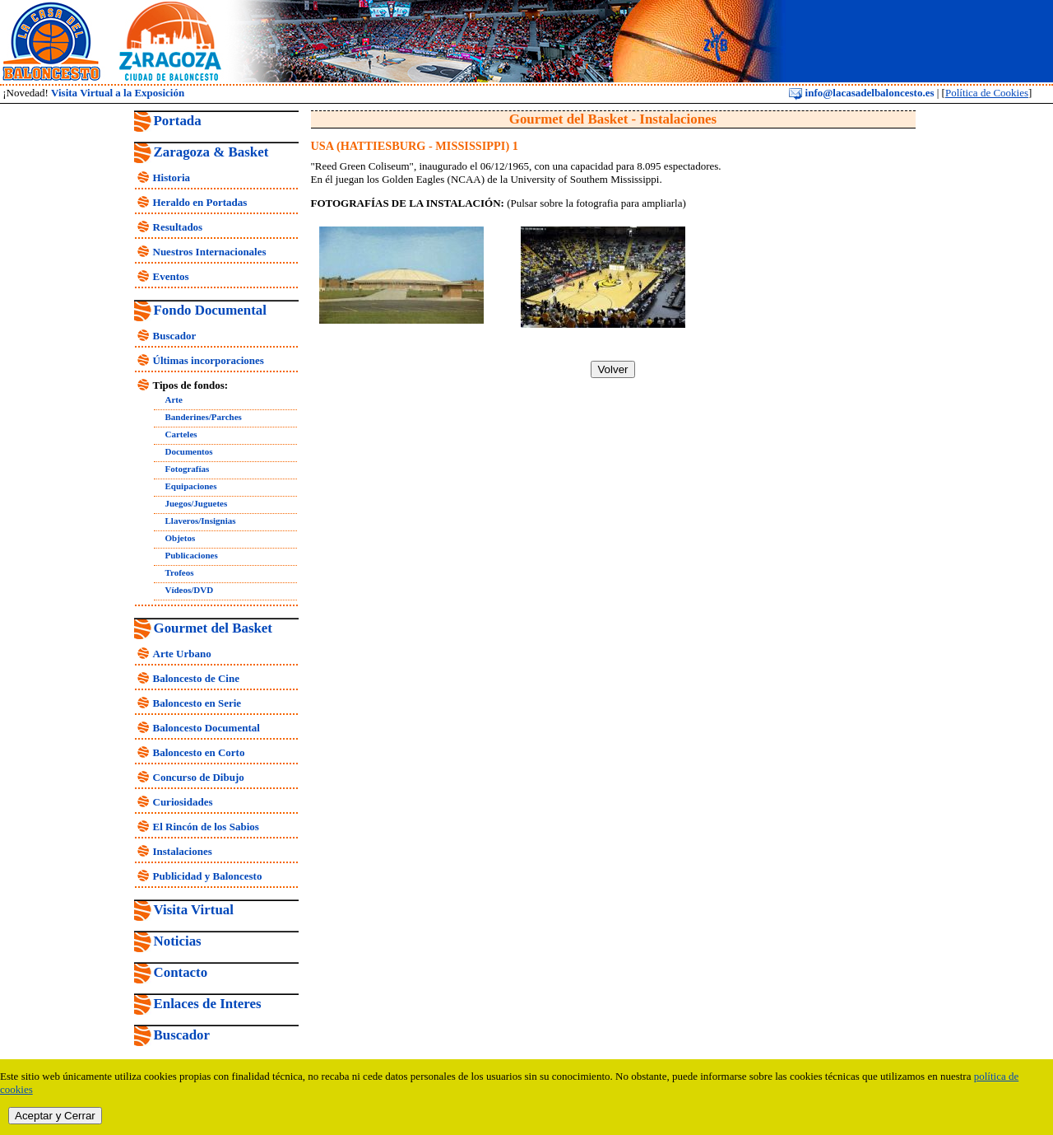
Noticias (178, 941)
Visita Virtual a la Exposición (117, 92)
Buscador (175, 335)
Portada (178, 120)
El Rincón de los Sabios (206, 826)
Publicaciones (191, 555)
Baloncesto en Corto (199, 752)
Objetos (180, 538)
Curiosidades (183, 802)
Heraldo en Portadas (200, 202)
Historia (172, 177)
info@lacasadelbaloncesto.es (861, 92)
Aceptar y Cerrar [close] (55, 1115)
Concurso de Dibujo (198, 777)
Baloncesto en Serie (197, 703)
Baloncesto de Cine (196, 678)
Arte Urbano (182, 653)
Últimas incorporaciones (208, 360)
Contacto (181, 972)
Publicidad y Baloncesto (207, 876)
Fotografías (187, 469)
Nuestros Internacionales (210, 251)
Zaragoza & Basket (211, 152)
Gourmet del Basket (213, 628)
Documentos (189, 451)
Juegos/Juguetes (196, 503)
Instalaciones (182, 851)
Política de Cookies (986, 92)
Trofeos (179, 572)
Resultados (178, 227)
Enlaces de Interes (208, 1003)
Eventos (171, 276)
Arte (174, 399)
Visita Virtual (194, 910)
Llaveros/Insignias (200, 520)
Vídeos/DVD (189, 590)
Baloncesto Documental (206, 728)
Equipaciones (191, 486)
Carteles (181, 434)
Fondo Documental (210, 310)
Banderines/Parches (203, 417)
